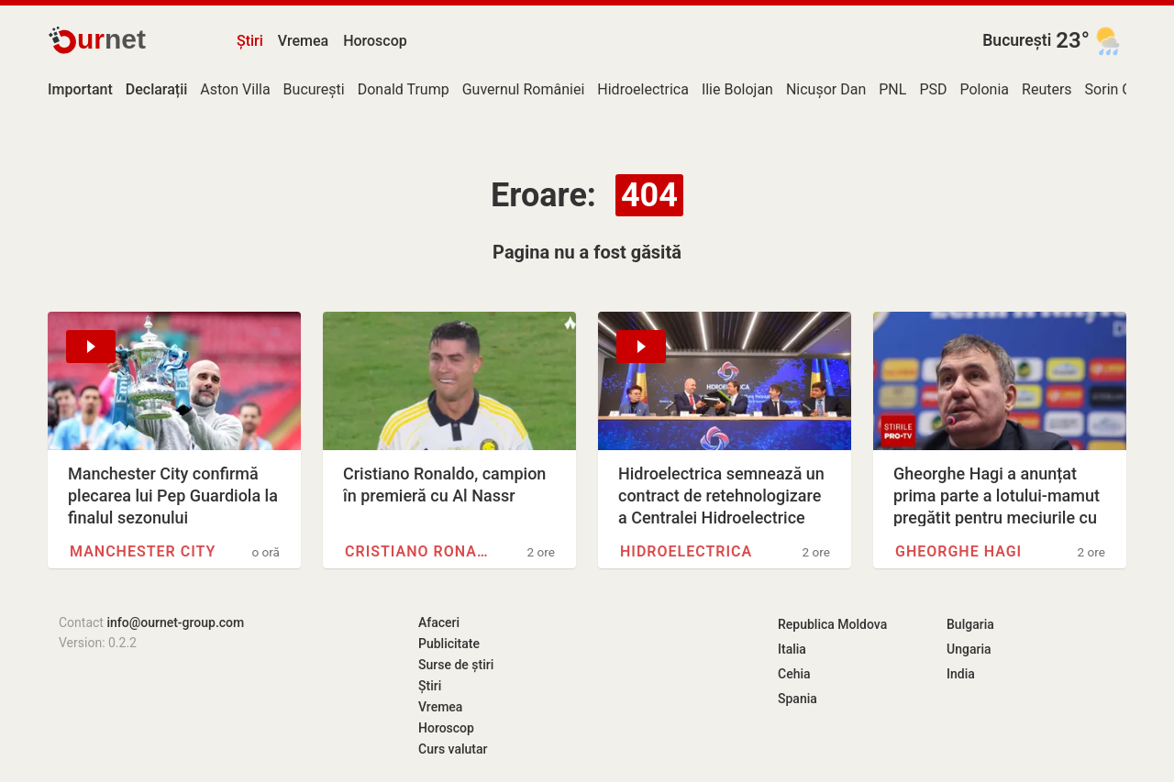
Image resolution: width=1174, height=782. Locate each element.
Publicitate (449, 643)
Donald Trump (403, 89)
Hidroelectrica (643, 89)
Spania (797, 698)
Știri (250, 41)
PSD (933, 89)
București (1016, 40)
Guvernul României (523, 89)
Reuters (1047, 89)
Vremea (303, 41)
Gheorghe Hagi (958, 551)
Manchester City (143, 551)
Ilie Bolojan (737, 89)
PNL (892, 89)
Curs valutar (452, 749)
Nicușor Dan (826, 89)
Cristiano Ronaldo (418, 551)
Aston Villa (235, 89)
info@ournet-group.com (175, 622)
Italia (792, 649)
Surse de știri (455, 664)
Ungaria (969, 649)
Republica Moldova (832, 624)
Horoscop (375, 41)
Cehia (794, 673)
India (961, 673)
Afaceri (439, 622)
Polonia (984, 89)
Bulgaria (970, 624)
